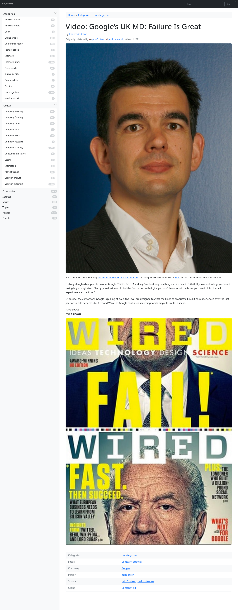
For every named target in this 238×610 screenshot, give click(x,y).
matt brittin (127, 574)
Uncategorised (101, 15)
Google (125, 568)
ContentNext (128, 587)
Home (71, 15)
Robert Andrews (78, 34)
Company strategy (131, 561)
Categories (84, 15)
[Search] (204, 4)
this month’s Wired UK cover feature (118, 277)
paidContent (98, 39)
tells (177, 277)
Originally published (76, 39)
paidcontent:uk (116, 39)
